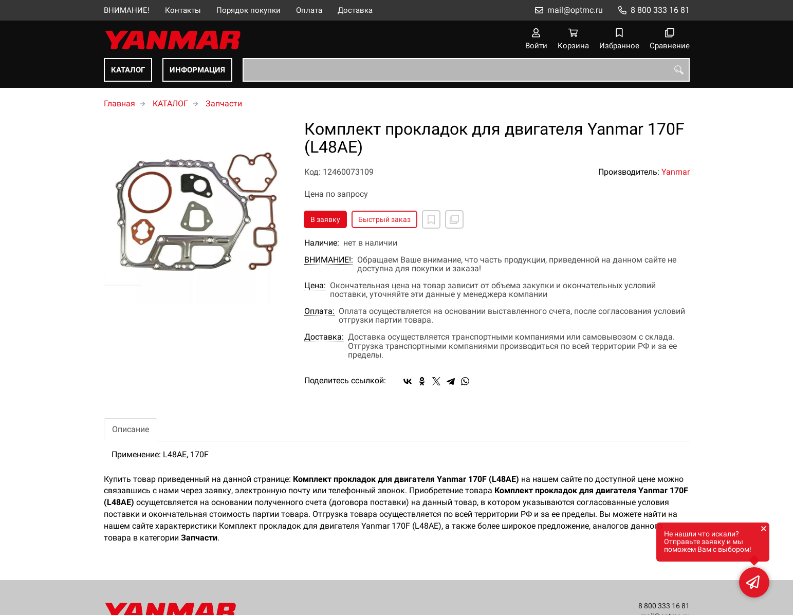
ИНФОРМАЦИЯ (197, 69)
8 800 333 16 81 (660, 10)
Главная (119, 103)
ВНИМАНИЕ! (127, 10)
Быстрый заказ (384, 219)
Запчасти (224, 103)
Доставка (355, 10)
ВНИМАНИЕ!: (328, 260)
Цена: (315, 285)
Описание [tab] (130, 429)
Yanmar (675, 172)
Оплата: (319, 311)
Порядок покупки (248, 10)
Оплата (309, 10)
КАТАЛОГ (128, 69)
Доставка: (324, 337)
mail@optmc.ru (575, 10)
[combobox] (466, 70)
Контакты (183, 10)
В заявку (325, 219)
